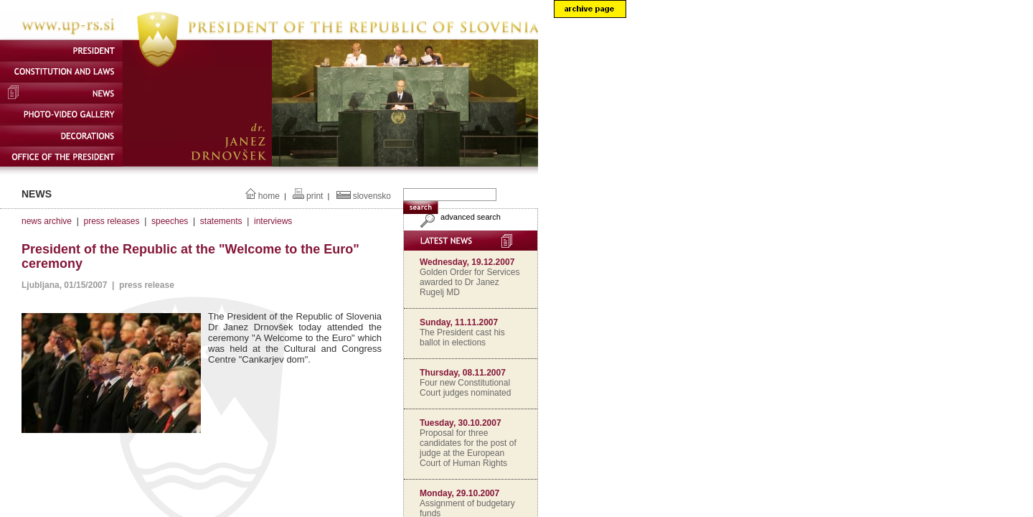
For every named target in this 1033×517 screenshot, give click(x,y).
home (269, 196)
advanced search (459, 217)
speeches (169, 221)
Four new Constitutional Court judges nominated (465, 388)
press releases (111, 221)
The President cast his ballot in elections (462, 337)
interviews (273, 221)
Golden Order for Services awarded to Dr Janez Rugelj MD (469, 282)
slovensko (372, 196)
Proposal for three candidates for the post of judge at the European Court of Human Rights (468, 448)
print (314, 196)
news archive (47, 221)
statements (221, 221)
